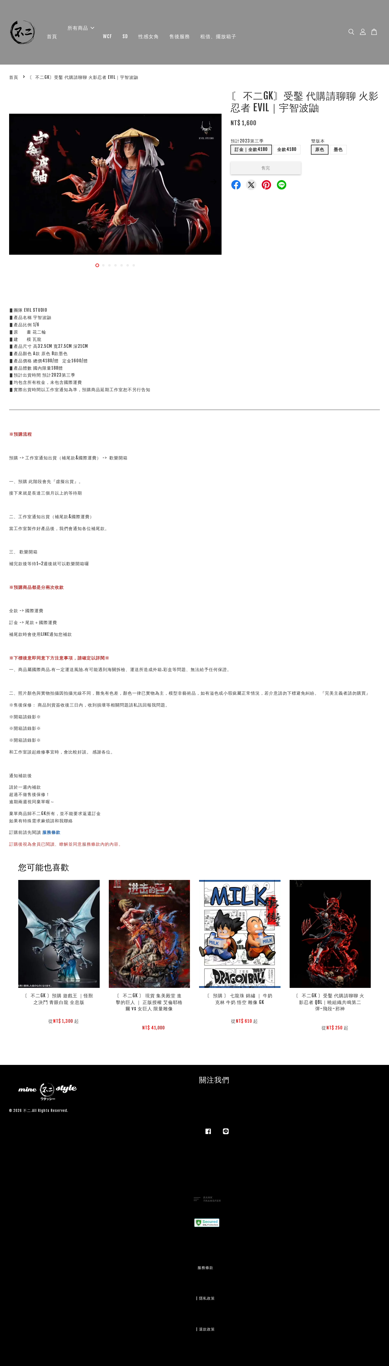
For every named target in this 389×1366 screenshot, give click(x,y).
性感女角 (148, 36)
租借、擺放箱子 (218, 36)
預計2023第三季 (247, 140)
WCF (107, 36)
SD (125, 36)
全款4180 (287, 149)
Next (213, 181)
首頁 (52, 36)
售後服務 (179, 36)
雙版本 (318, 140)
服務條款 (51, 832)
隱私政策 (207, 1298)
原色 (319, 149)
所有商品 (80, 28)
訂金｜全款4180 (251, 149)
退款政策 (207, 1329)
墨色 (338, 149)
